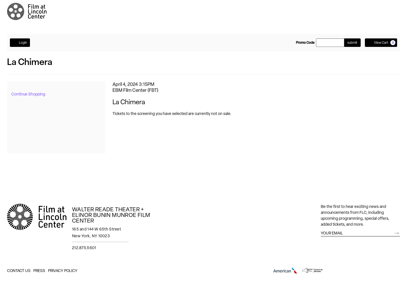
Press (39, 270)
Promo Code (305, 42)
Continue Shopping (28, 94)
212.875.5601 (84, 247)
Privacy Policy (62, 270)
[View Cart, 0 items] (381, 42)
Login (20, 42)
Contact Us (19, 270)
